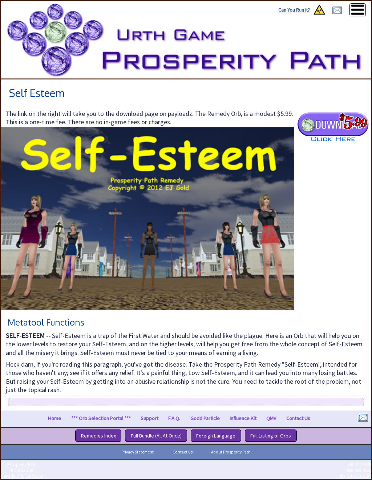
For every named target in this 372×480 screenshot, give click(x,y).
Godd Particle (205, 418)
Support (149, 418)
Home (54, 418)
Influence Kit (243, 418)
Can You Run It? (294, 10)
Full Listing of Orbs (270, 435)
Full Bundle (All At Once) (156, 435)
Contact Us (298, 418)
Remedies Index (98, 435)
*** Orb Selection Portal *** (101, 418)
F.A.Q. (174, 418)
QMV (271, 418)
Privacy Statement (137, 452)
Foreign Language (215, 435)
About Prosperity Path (231, 452)
